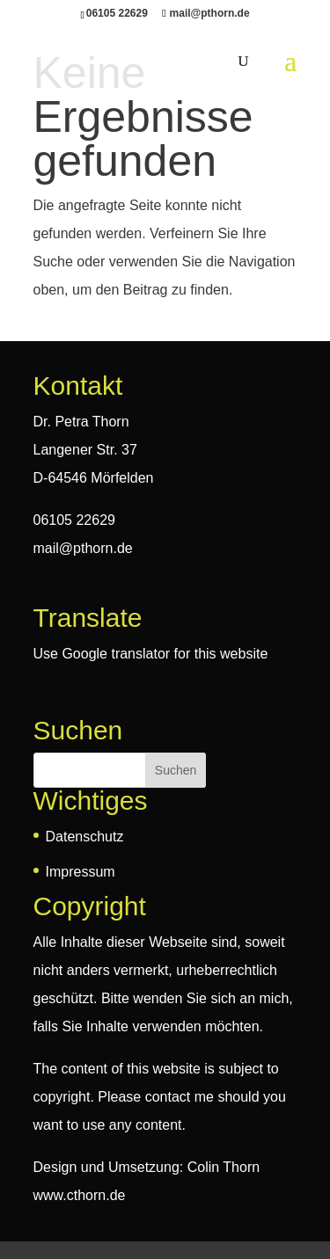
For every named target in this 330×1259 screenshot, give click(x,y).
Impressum (80, 871)
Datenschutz (85, 836)
